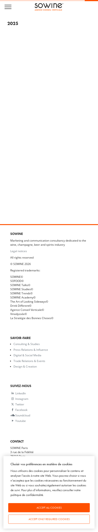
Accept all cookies (49, 507)
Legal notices (18, 251)
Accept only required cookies (49, 519)
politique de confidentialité (27, 495)
